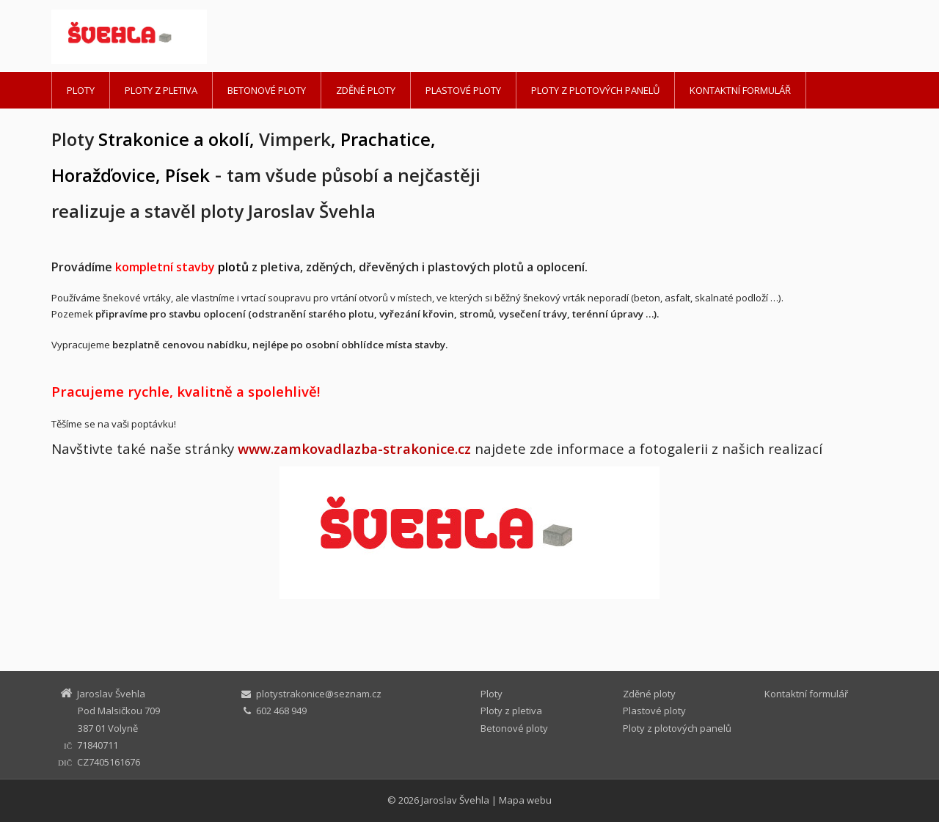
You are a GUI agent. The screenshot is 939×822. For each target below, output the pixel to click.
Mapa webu (525, 800)
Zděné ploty (365, 90)
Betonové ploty (266, 90)
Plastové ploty (463, 90)
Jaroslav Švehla (455, 800)
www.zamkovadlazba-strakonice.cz (354, 448)
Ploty (81, 90)
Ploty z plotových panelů (595, 90)
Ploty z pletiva (161, 90)
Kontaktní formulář (740, 90)
